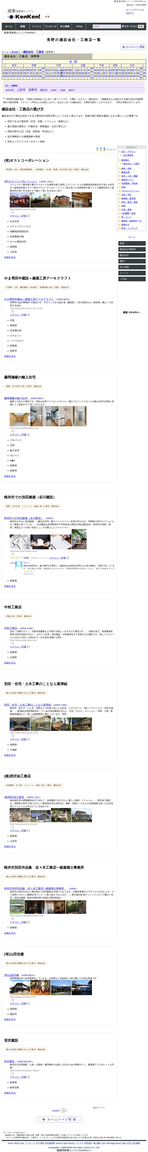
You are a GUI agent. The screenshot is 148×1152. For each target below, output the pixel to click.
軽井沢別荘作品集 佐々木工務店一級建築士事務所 (35, 888)
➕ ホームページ (59, 1119)
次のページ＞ (99, 1108)
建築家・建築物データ (131, 221)
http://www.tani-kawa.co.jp (23, 551)
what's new (19, 1143)
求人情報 (64, 26)
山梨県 (59, 73)
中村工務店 (10, 628)
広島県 (104, 73)
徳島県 (110, 73)
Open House (69, 1143)
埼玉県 (34, 73)
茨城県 (25, 73)
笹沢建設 (9, 1061)
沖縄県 (144, 73)
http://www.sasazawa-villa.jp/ (24, 1070)
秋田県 (16, 73)
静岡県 (67, 73)
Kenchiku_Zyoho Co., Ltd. (86, 1147)
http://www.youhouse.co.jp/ (23, 824)
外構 (123, 187)
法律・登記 (126, 195)
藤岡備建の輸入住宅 (16, 398)
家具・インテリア (129, 228)
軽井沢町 (10, 90)
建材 (122, 261)
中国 (101, 65)
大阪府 (83, 73)
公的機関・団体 (128, 213)
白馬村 (54, 90)
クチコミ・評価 (18, 216)
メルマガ (79, 1143)
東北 (14, 65)
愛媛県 (117, 73)
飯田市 (72, 90)
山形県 (19, 73)
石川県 (52, 73)
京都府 (80, 73)
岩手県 (10, 73)
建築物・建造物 (128, 198)
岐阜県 (64, 73)
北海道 (3, 73)
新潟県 (46, 73)
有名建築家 (50, 1143)
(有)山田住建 (11, 975)
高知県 (120, 73)
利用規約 (88, 1143)
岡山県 (101, 73)
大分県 (135, 73)
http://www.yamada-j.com (23, 997)
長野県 (62, 73)
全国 (74, 61)
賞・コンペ (126, 217)
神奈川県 (43, 73)
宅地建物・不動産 (129, 183)
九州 (132, 65)
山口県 (107, 73)
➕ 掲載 (96, 1143)
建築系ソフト (127, 180)
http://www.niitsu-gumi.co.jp (24, 732)
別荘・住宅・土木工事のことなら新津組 (27, 704)
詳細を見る (10, 257)
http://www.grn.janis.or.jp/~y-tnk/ (26, 308)
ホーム (8, 26)
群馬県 (31, 73)
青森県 (6, 73)
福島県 (22, 73)
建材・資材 (126, 168)
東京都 (40, 73)
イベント (36, 26)
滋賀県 (77, 73)
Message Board (114, 1143)
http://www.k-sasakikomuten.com (27, 915)
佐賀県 (126, 73)
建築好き (125, 225)
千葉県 (37, 73)
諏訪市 (44, 90)
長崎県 (129, 73)
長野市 (33, 89)
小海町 (63, 90)
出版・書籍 (126, 210)
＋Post (79, 26)
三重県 (74, 73)
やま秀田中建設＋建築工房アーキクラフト (29, 299)
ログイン (130, 13)
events (59, 1143)
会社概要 (136, 1143)
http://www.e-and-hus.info (23, 209)
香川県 (113, 73)
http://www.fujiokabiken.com (24, 428)
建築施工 (16, 52)
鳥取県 (95, 73)
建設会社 (124, 255)
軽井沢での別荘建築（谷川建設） (23, 518)
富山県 (49, 73)
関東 (34, 65)
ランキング (51, 26)
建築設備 (125, 172)
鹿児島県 (141, 73)
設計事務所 (128, 155)
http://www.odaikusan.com (23, 640)
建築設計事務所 (128, 249)
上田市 (21, 89)
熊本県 (132, 73)
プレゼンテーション (130, 191)
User (103, 1143)
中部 (58, 65)
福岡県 (123, 73)
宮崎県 (138, 73)
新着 (22, 26)
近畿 (83, 65)
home (10, 1143)
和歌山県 (92, 73)
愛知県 (71, 73)
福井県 (55, 73)
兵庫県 (86, 73)
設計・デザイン (128, 151)
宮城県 (13, 73)
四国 (115, 65)
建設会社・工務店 (33, 52)
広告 (129, 1143)
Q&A (124, 1143)
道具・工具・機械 (129, 176)
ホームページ (135, 47)
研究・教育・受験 (129, 202)
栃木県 (28, 73)
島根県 (98, 73)
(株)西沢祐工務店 (14, 797)
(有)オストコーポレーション (20, 181)
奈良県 (89, 73)
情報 (123, 206)
